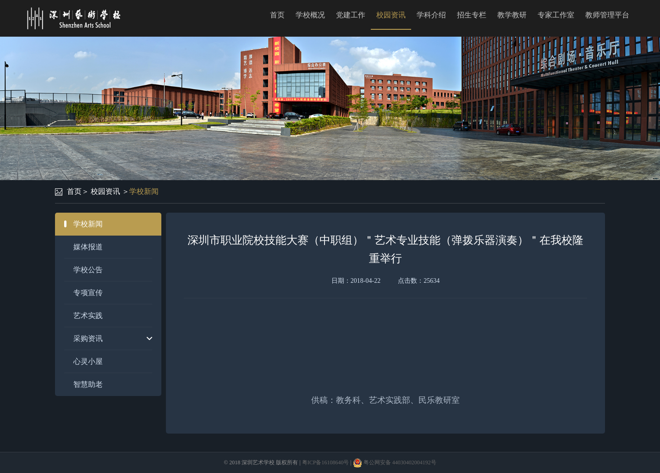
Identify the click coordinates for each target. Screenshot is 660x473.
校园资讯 (391, 15)
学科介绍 (431, 15)
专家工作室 (556, 15)
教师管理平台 (607, 15)
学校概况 (310, 15)
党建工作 (350, 15)
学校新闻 (144, 191)
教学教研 (512, 15)
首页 (277, 15)
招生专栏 (471, 15)
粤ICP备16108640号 (325, 462)
